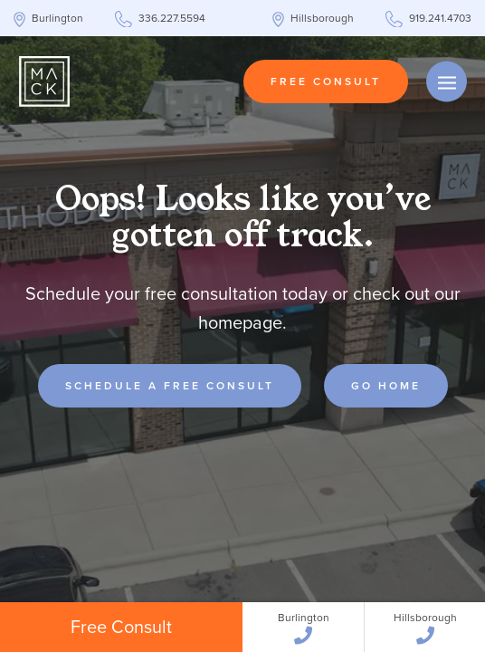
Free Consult (326, 81)
